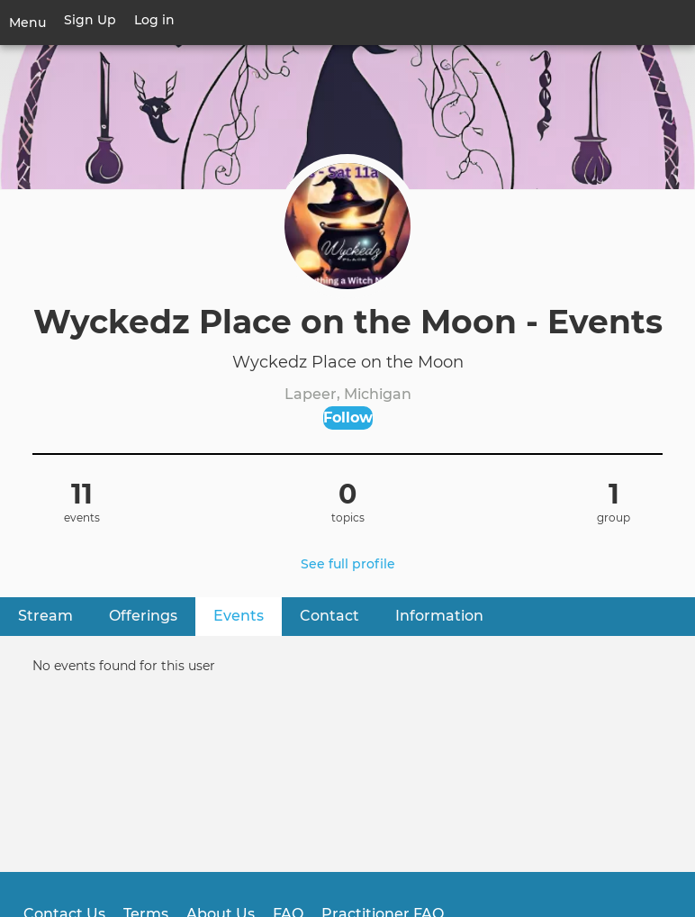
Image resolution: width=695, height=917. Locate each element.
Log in (154, 20)
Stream (45, 615)
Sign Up (90, 20)
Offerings (143, 615)
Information (439, 615)
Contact (329, 615)
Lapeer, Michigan (347, 394)
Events (247, 614)
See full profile (348, 564)
